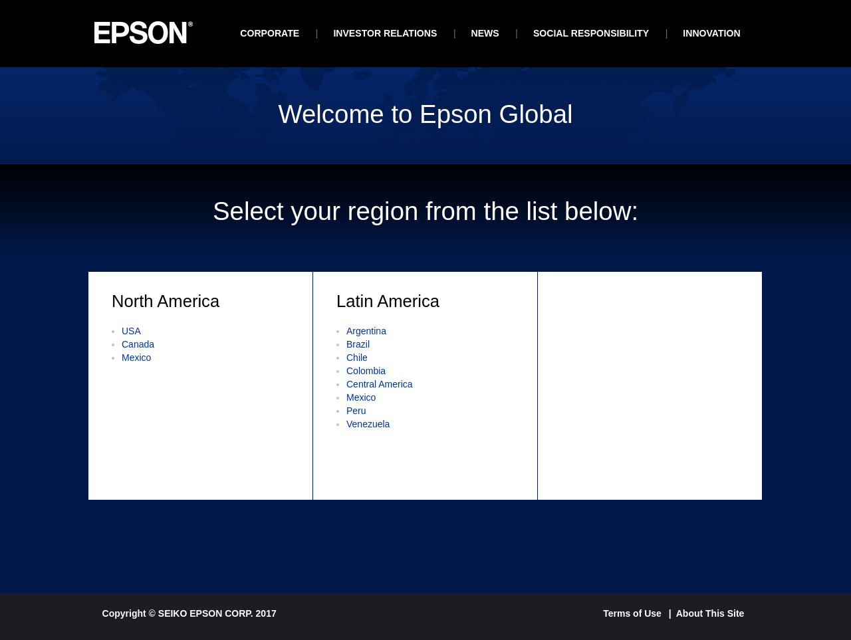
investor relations (385, 33)
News (485, 33)
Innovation (711, 33)
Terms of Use (632, 613)
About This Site (710, 613)
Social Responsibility (591, 33)
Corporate (269, 33)
